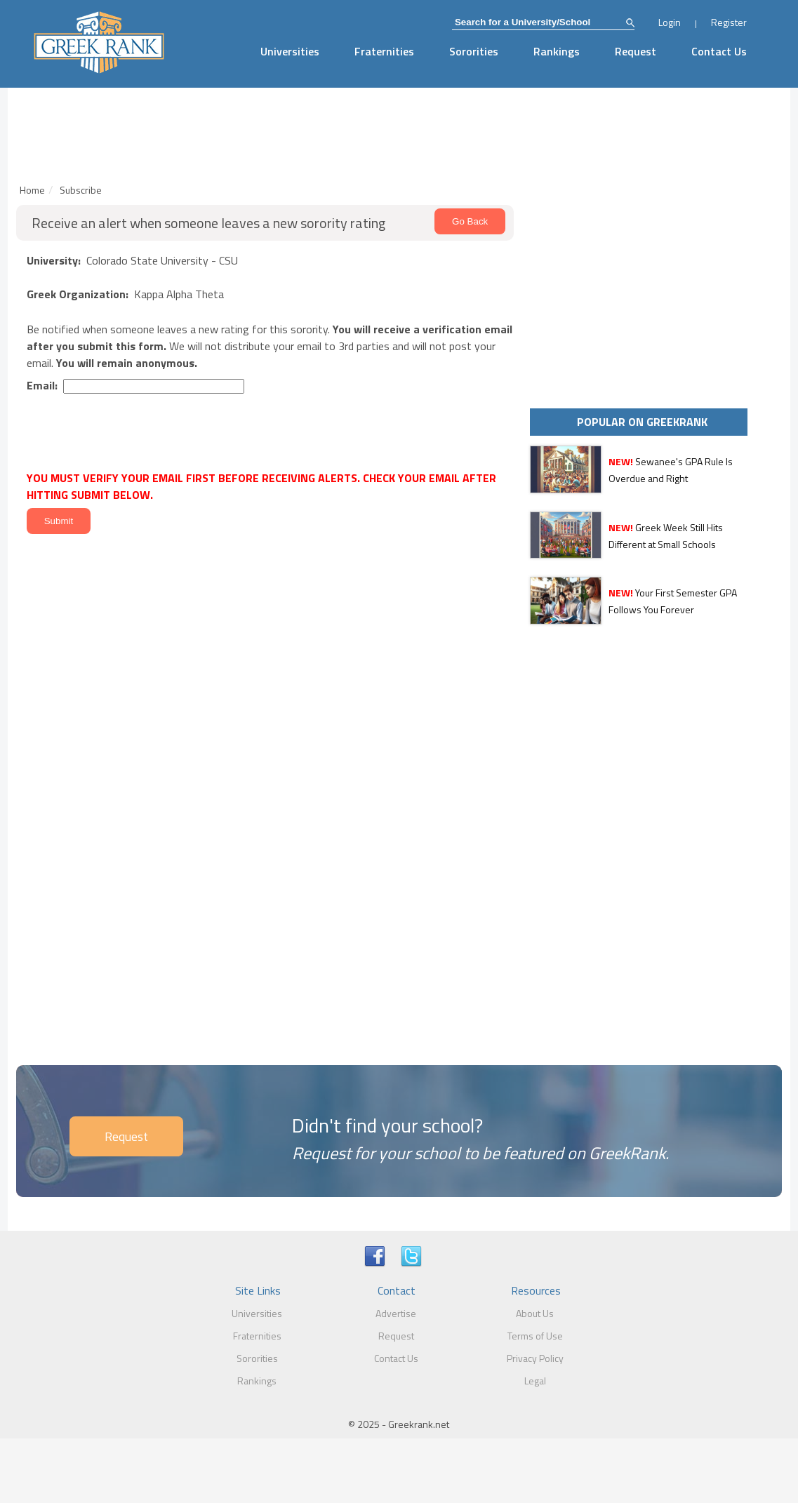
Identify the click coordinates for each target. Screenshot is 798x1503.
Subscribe (81, 189)
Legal (535, 1380)
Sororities (473, 51)
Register (729, 22)
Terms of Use (535, 1335)
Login (669, 22)
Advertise (395, 1313)
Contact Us (719, 51)
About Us (535, 1313)
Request (635, 51)
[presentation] (129, 434)
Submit (58, 521)
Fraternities (384, 51)
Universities (289, 51)
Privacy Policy (535, 1358)
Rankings (556, 51)
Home (32, 189)
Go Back (470, 221)
